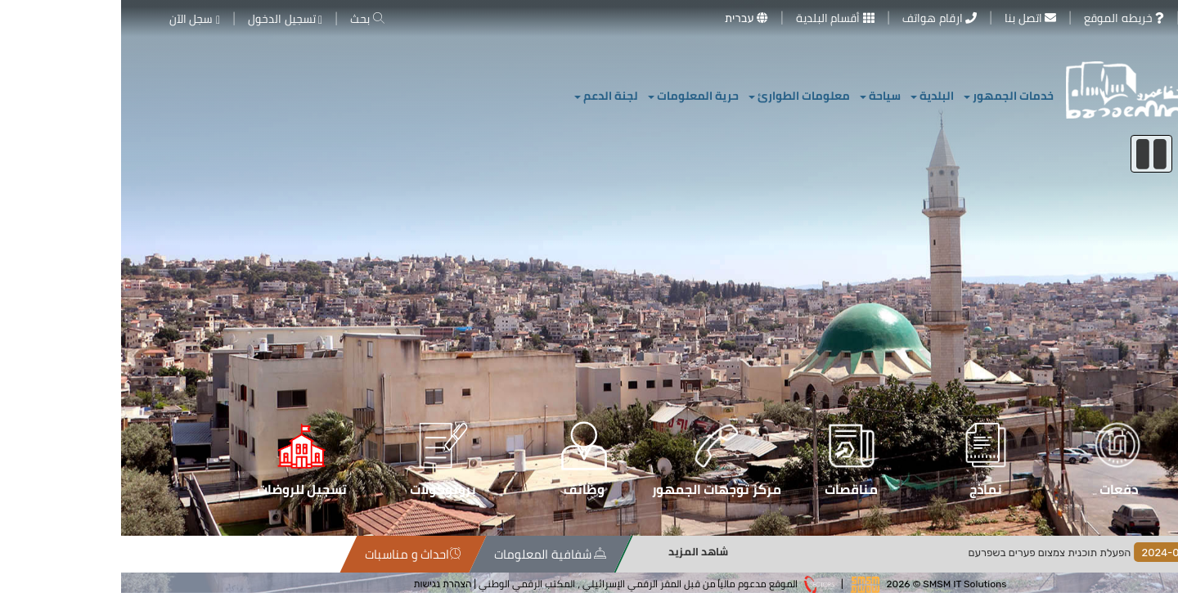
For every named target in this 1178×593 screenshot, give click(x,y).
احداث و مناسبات (549, 554)
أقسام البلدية (714, 18)
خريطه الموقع (1003, 18)
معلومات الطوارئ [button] (678, 95)
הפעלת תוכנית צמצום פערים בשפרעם (969, 552)
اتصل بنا (909, 18)
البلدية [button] (811, 95)
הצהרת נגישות (322, 584)
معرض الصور (1110, 18)
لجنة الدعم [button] (485, 95)
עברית (625, 18)
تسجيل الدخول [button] (164, 18)
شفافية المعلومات (686, 554)
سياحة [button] (759, 95)
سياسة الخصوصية (363, 554)
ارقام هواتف (818, 18)
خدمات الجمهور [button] (888, 95)
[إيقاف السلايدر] (1030, 154)
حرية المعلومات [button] (572, 95)
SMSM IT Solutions (843, 584)
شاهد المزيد (796, 551)
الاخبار (1147, 554)
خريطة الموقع (278, 554)
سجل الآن (73, 18)
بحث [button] (246, 18)
